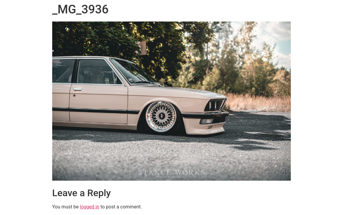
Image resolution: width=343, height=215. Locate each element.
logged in (89, 207)
